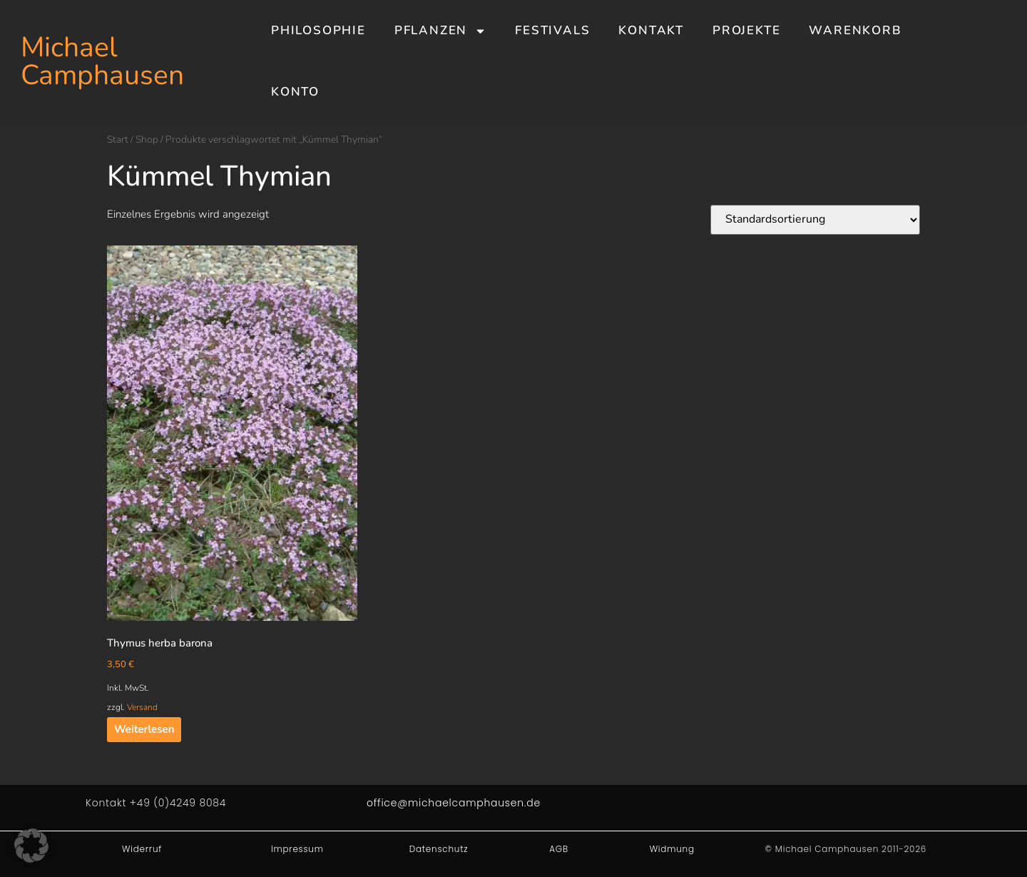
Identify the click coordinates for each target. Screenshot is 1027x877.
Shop (147, 139)
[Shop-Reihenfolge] (815, 220)
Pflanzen (440, 31)
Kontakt (651, 30)
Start (117, 139)
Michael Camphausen (102, 61)
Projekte (746, 30)
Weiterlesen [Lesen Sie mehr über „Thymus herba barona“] (144, 729)
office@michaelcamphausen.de (454, 803)
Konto (295, 91)
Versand (142, 707)
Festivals (552, 30)
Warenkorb (855, 30)
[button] (31, 845)
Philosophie (318, 30)
